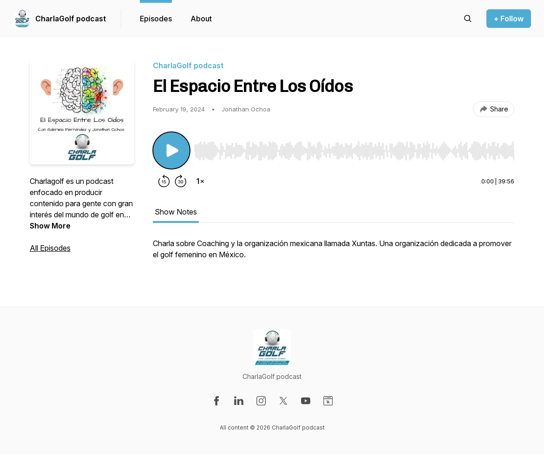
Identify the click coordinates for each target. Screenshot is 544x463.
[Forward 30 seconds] (180, 181)
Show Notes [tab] (176, 211)
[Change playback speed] (200, 181)
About (201, 18)
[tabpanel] (333, 253)
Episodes (156, 18)
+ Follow (509, 18)
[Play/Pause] (171, 150)
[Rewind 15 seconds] (163, 181)
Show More (50, 225)
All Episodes (50, 248)
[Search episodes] (468, 18)
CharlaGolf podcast (70, 18)
